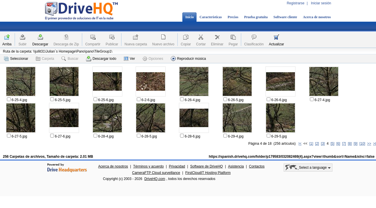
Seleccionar (16, 58)
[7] (344, 144)
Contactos (257, 166)
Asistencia (236, 166)
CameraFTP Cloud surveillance (156, 173)
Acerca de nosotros (317, 17)
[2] (317, 144)
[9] (355, 144)
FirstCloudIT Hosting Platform (208, 173)
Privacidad (177, 166)
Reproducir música (188, 58)
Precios (233, 17)
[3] (323, 144)
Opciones (153, 58)
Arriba (7, 44)
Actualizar (276, 44)
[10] (362, 144)
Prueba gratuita (256, 17)
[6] (338, 144)
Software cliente (285, 17)
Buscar (69, 58)
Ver (129, 59)
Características (210, 17)
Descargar (40, 44)
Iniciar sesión (321, 3)
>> (369, 144)
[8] (349, 144)
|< (300, 144)
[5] (332, 144)
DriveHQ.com (154, 179)
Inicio (189, 17)
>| (374, 144)
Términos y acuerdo (148, 166)
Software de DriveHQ (206, 166)
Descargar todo (101, 58)
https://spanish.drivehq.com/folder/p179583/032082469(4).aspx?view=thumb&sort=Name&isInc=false (292, 157)
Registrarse (295, 3)
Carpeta (45, 59)
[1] (311, 144)
